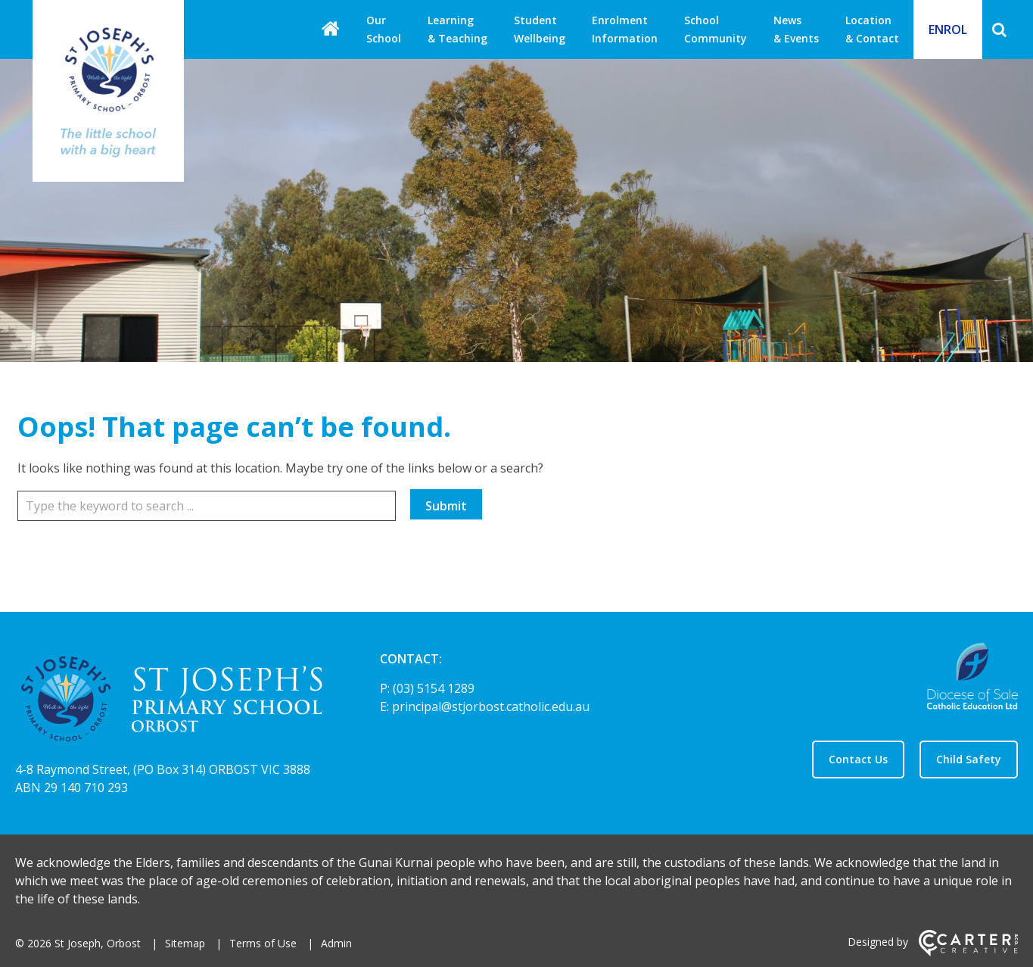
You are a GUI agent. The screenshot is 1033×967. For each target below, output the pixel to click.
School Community (715, 29)
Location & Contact (872, 29)
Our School (383, 29)
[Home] (171, 701)
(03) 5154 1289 (433, 688)
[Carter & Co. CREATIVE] (968, 952)
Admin (336, 943)
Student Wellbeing (539, 29)
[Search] (999, 29)
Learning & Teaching (457, 29)
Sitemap (185, 943)
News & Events (796, 29)
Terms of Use (263, 943)
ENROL (948, 29)
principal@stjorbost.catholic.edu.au (491, 706)
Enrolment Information (625, 29)
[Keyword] (206, 506)
